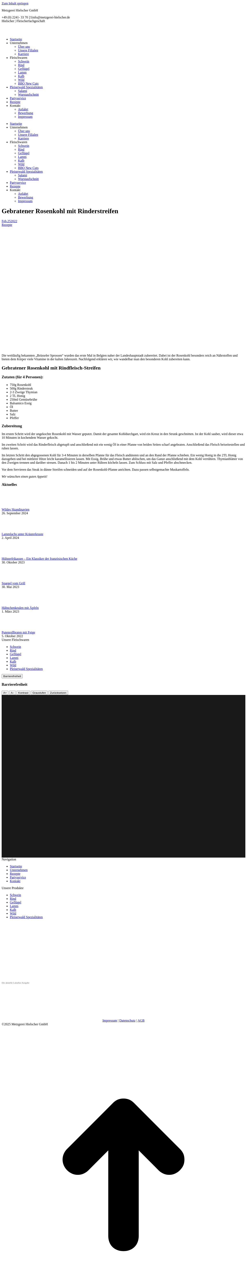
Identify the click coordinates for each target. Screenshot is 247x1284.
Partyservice (18, 877)
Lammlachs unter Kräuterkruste (22, 534)
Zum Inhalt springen (15, 3)
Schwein (15, 646)
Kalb (13, 661)
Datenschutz (127, 1020)
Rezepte (7, 225)
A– (12, 692)
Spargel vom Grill (13, 583)
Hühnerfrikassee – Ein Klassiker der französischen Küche (39, 558)
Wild (13, 665)
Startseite (16, 866)
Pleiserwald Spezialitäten (26, 669)
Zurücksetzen (58, 692)
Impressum (109, 1020)
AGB (141, 1020)
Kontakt (15, 881)
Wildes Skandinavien (15, 509)
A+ (5, 692)
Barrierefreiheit (12, 676)
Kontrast (23, 692)
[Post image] (13, 506)
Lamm (14, 658)
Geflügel (15, 654)
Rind (13, 650)
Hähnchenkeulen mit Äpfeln (20, 608)
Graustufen (39, 692)
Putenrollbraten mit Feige (18, 632)
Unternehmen (19, 870)
